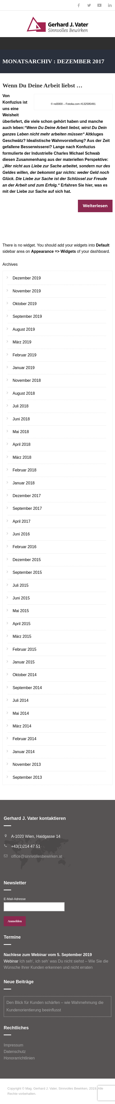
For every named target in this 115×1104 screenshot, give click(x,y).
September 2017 (27, 508)
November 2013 (27, 764)
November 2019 (27, 291)
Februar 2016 (24, 547)
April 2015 (21, 624)
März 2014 (22, 726)
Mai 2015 (21, 611)
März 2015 (22, 636)
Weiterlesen (95, 205)
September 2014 (27, 688)
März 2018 (22, 457)
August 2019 (24, 329)
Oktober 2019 (25, 304)
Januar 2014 (24, 752)
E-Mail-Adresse (15, 899)
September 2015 (27, 572)
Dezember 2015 (27, 560)
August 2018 (24, 393)
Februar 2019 (24, 355)
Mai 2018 (21, 432)
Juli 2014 (20, 700)
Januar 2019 (24, 368)
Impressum (13, 1045)
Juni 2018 (21, 419)
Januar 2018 (24, 483)
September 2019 (27, 316)
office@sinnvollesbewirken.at (36, 856)
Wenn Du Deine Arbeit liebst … (42, 85)
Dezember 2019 (27, 278)
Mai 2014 (21, 713)
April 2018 (21, 444)
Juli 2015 (20, 585)
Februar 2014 (24, 739)
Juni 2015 (21, 598)
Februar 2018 (24, 470)
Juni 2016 (21, 534)
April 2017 (21, 521)
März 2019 (22, 342)
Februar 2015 (24, 649)
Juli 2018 (20, 406)
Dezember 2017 (27, 496)
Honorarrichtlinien (19, 1058)
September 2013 (27, 777)
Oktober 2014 (25, 675)
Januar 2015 (24, 662)
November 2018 (27, 380)
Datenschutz (15, 1051)
